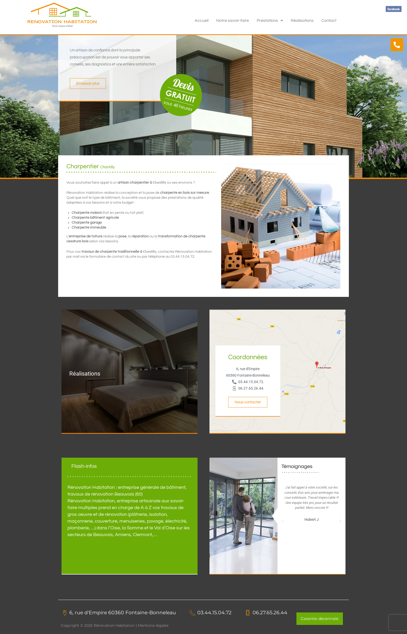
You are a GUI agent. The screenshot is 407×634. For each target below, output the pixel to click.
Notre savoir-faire (232, 20)
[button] (270, 20)
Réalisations (302, 20)
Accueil (201, 20)
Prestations (270, 20)
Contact (328, 20)
